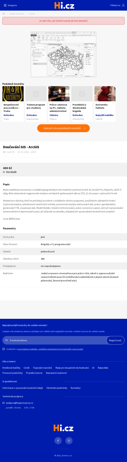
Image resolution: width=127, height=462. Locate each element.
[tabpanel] (63, 54)
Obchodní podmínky (56, 387)
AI (93, 367)
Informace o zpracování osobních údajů (22, 387)
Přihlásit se (115, 5)
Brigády (32, 14)
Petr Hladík (11, 171)
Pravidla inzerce (34, 372)
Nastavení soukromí (56, 372)
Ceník (26, 367)
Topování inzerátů (42, 367)
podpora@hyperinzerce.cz (19, 402)
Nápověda (103, 367)
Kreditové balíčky (11, 367)
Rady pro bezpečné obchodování (72, 367)
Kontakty (75, 387)
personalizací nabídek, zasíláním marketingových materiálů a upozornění (50, 349)
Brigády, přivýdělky (17, 14)
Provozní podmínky (12, 372)
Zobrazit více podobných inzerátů (62, 128)
